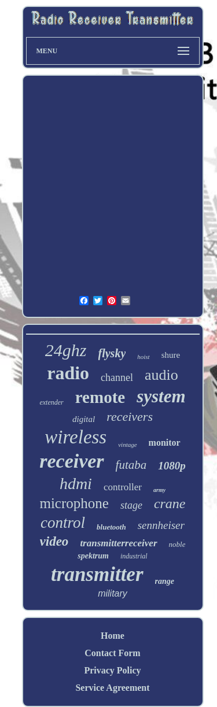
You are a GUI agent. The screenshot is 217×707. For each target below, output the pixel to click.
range (164, 581)
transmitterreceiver (118, 543)
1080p (172, 466)
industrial (134, 556)
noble (177, 544)
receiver (71, 461)
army (159, 490)
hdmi (76, 484)
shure (171, 355)
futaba (131, 465)
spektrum (93, 555)
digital (83, 419)
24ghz (66, 350)
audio (161, 375)
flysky (112, 353)
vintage (127, 444)
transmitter (97, 574)
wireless (75, 437)
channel (117, 377)
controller (123, 487)
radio (68, 372)
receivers (129, 416)
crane (170, 503)
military (112, 593)
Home (112, 636)
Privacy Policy (112, 670)
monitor (165, 442)
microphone (73, 503)
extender (51, 402)
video (54, 541)
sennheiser (161, 525)
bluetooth (111, 527)
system (161, 396)
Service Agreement (112, 688)
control (63, 522)
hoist (143, 356)
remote (100, 397)
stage (131, 505)
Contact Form (112, 653)
